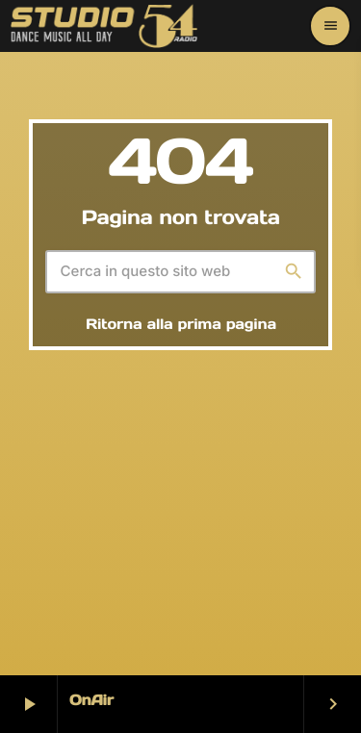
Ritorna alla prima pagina (181, 325)
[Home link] (103, 26)
